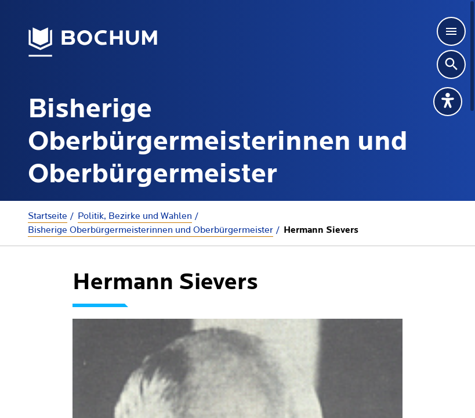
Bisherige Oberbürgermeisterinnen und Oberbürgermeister (150, 230)
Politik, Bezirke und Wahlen (135, 216)
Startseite (47, 216)
